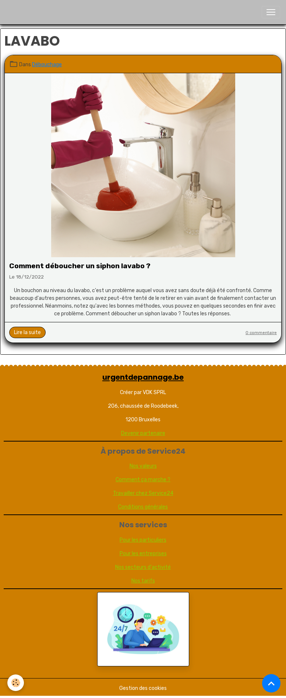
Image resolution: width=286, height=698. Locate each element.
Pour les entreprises (143, 553)
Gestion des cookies (143, 688)
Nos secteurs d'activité (143, 567)
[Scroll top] (271, 683)
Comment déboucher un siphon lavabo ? (80, 266)
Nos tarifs (143, 581)
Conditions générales (143, 507)
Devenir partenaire (143, 433)
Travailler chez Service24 (143, 493)
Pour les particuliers (143, 540)
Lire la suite (27, 332)
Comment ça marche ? (143, 479)
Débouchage (47, 64)
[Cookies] (15, 682)
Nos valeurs (143, 466)
